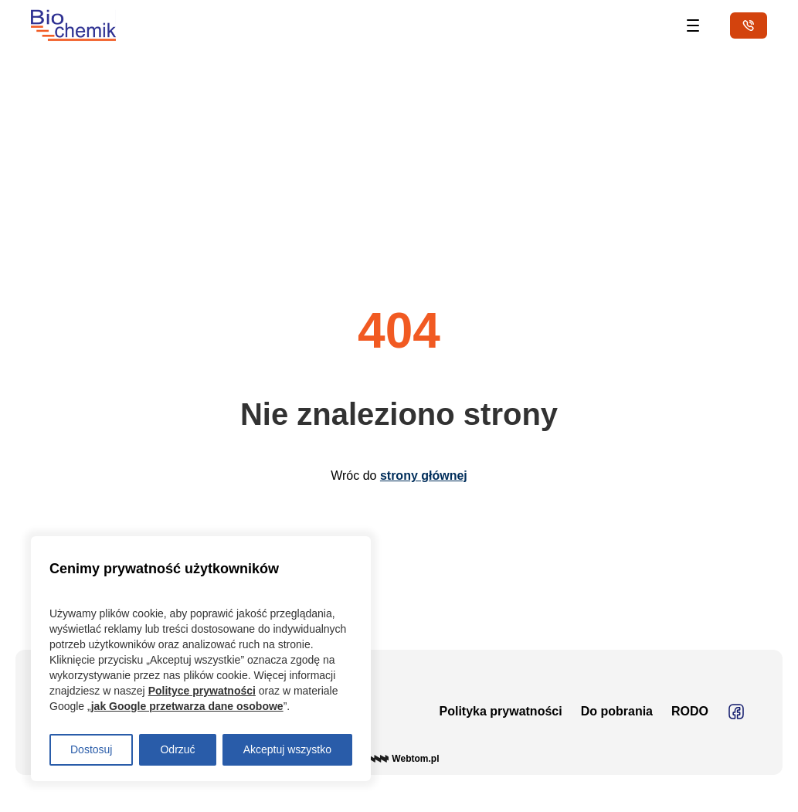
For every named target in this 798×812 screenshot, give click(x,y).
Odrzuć (177, 749)
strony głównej (423, 475)
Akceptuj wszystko (287, 749)
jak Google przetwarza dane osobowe (187, 706)
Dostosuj (91, 749)
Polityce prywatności (202, 691)
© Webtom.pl (399, 759)
